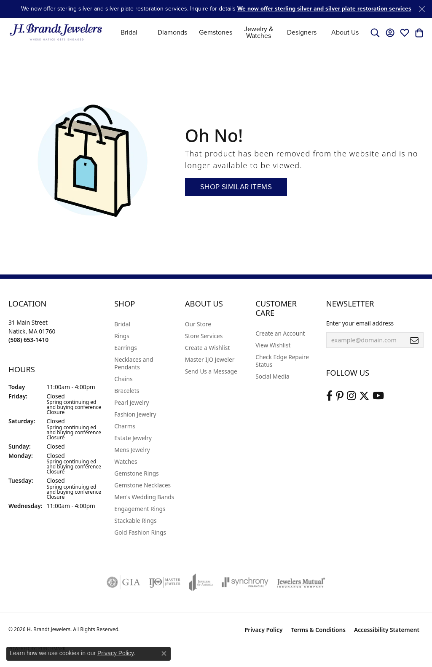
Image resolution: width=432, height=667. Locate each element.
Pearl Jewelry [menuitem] (131, 402)
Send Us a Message (211, 371)
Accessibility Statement (386, 630)
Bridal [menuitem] (122, 324)
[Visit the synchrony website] (245, 582)
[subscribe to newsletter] (414, 340)
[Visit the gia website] (123, 582)
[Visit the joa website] (201, 582)
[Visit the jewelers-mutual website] (301, 582)
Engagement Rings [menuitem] (139, 509)
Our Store (198, 324)
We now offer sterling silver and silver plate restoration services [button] (324, 8)
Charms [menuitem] (124, 426)
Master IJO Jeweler (210, 359)
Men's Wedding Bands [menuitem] (144, 497)
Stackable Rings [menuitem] (135, 520)
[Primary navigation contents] (237, 32)
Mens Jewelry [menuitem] (132, 450)
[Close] (421, 9)
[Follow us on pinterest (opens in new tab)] (339, 395)
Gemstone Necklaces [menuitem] (142, 485)
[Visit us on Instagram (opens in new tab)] (351, 395)
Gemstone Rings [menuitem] (136, 473)
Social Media (272, 376)
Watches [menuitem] (125, 461)
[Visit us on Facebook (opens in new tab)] (329, 395)
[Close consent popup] (163, 653)
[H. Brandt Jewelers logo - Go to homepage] (55, 32)
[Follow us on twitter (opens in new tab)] (364, 395)
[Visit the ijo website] (164, 582)
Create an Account (280, 333)
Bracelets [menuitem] (126, 391)
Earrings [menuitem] (125, 348)
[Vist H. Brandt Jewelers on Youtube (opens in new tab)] (378, 395)
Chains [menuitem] (123, 379)
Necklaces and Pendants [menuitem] (133, 363)
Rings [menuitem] (121, 336)
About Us (345, 32)
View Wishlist (272, 345)
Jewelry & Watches (258, 32)
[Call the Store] (28, 340)
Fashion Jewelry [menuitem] (135, 414)
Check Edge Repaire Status (282, 360)
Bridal (129, 32)
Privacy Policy (263, 630)
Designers (302, 32)
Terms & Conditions (318, 630)
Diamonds (172, 32)
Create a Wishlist (207, 348)
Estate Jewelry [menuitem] (133, 438)
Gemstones (215, 32)
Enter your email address (360, 323)
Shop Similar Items (236, 187)
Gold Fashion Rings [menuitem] (140, 532)
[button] (375, 32)
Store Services (204, 336)
